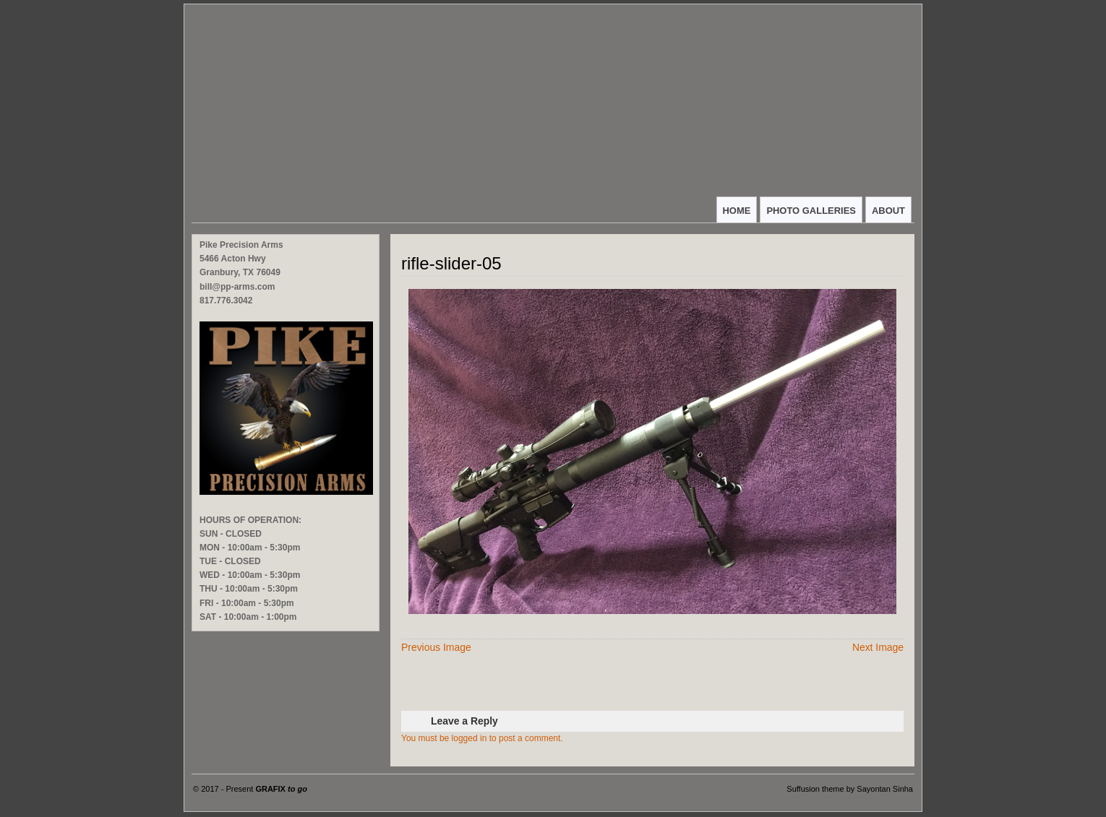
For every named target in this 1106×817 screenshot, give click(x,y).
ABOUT (888, 210)
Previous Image (436, 647)
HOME (737, 210)
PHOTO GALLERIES (811, 210)
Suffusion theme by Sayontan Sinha (849, 788)
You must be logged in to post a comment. (482, 738)
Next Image (878, 647)
